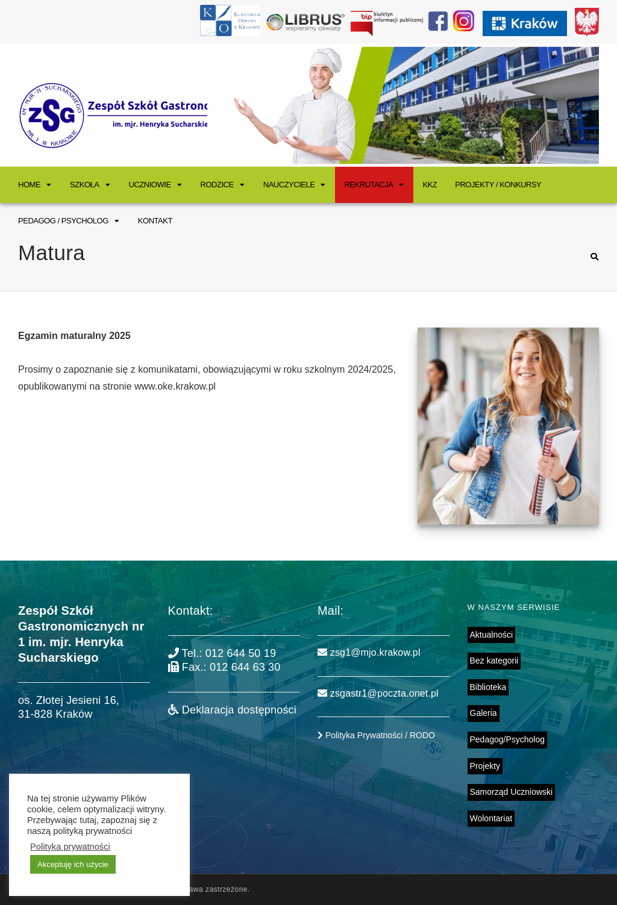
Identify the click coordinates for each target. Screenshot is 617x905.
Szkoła (84, 184)
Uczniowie (150, 184)
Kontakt (155, 220)
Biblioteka (488, 687)
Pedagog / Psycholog (63, 220)
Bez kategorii (494, 660)
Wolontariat (491, 818)
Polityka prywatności (70, 846)
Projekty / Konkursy (498, 184)
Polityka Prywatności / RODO (376, 735)
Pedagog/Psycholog (507, 739)
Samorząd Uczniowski (511, 792)
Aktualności (491, 634)
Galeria (483, 713)
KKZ (429, 184)
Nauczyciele (289, 184)
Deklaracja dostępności (232, 710)
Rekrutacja (368, 184)
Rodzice (217, 184)
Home (29, 184)
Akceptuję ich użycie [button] (72, 864)
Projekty (485, 766)
